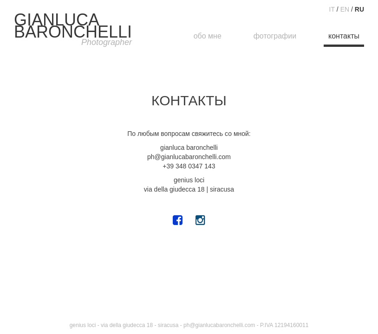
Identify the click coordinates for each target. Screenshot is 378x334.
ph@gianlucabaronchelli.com (219, 325)
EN (344, 9)
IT (332, 9)
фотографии (275, 36)
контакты (343, 36)
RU (359, 9)
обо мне (208, 36)
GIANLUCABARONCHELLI (73, 30)
